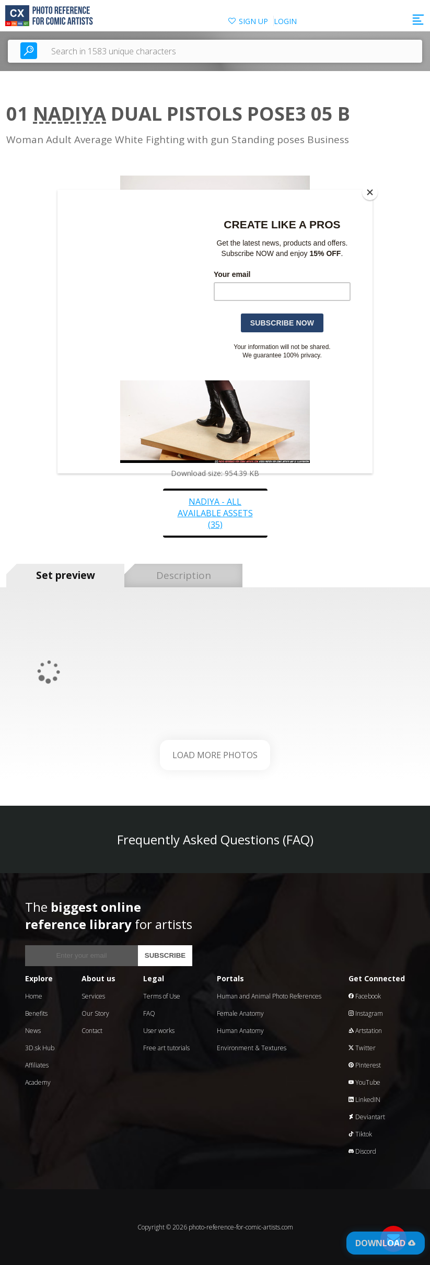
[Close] (370, 192)
